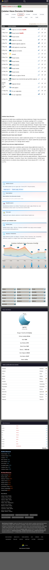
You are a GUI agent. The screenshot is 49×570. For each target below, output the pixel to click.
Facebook (22, 529)
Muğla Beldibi (4, 490)
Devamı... (44, 448)
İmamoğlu (39, 292)
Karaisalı (24, 295)
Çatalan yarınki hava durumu (17, 517)
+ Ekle (19, 6)
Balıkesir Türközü (5, 478)
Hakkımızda (8, 539)
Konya (24, 389)
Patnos (2, 502)
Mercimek (9, 304)
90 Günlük (20, 17)
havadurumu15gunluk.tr (16, 530)
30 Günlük (42, 14)
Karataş (9, 295)
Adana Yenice (4, 480)
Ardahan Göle (4, 467)
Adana (9, 289)
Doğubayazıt (10, 502)
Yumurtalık (39, 295)
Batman (3, 505)
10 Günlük (14, 14)
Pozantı (9, 298)
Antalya (24, 381)
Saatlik (36, 17)
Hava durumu (5, 1)
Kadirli (8, 508)
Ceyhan (9, 292)
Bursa (24, 379)
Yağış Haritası (25, 536)
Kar (32, 536)
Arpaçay (17, 434)
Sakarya (24, 399)
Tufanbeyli (39, 298)
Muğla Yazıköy (4, 482)
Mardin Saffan (4, 476)
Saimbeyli (24, 298)
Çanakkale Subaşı (5, 486)
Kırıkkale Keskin (5, 465)
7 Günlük (7, 14)
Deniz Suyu (16, 536)
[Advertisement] (24, 106)
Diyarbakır (24, 386)
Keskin (17, 439)
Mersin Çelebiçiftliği (5, 488)
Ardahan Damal (4, 455)
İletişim (33, 539)
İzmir (24, 373)
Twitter (26, 529)
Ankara (24, 371)
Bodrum (6, 511)
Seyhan (24, 289)
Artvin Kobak (4, 453)
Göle (17, 441)
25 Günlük (35, 14)
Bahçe (11, 508)
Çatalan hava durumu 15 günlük (22, 515)
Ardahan (17, 430)
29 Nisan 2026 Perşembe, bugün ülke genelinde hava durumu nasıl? (29, 531)
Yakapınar (24, 301)
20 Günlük (28, 14)
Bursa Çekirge (4, 484)
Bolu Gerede (4, 459)
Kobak (17, 425)
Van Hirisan (4, 463)
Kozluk (6, 505)
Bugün (26, 17)
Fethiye (10, 511)
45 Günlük (13, 17)
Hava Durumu (8, 536)
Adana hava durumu (29, 517)
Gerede (17, 432)
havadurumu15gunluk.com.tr (28, 530)
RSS (42, 536)
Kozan (39, 289)
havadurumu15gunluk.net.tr (40, 530)
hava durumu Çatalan (6, 517)
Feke (9, 301)
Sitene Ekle (40, 539)
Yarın (31, 17)
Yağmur (37, 536)
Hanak (17, 443)
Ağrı (6, 502)
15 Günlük (21, 14)
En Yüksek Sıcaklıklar (6, 472)
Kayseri (24, 397)
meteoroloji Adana (33, 515)
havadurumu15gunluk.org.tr (7, 531)
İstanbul (24, 368)
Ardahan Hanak (4, 469)
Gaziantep (24, 384)
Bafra (7, 499)
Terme (10, 499)
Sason (10, 505)
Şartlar (27, 539)
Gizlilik (21, 539)
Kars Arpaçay (4, 461)
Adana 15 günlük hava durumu (8, 515)
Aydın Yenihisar (4, 475)
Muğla (2, 511)
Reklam (15, 539)
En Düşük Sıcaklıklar (6, 451)
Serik (10, 496)
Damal (17, 428)
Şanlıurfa (24, 391)
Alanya (6, 496)
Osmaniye (3, 508)
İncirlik (24, 292)
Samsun (24, 394)
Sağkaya (39, 301)
